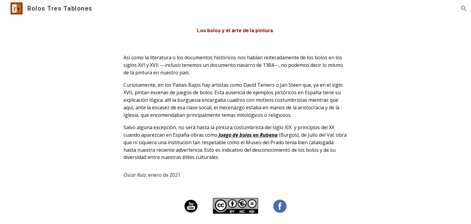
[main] (235, 30)
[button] (464, 8)
